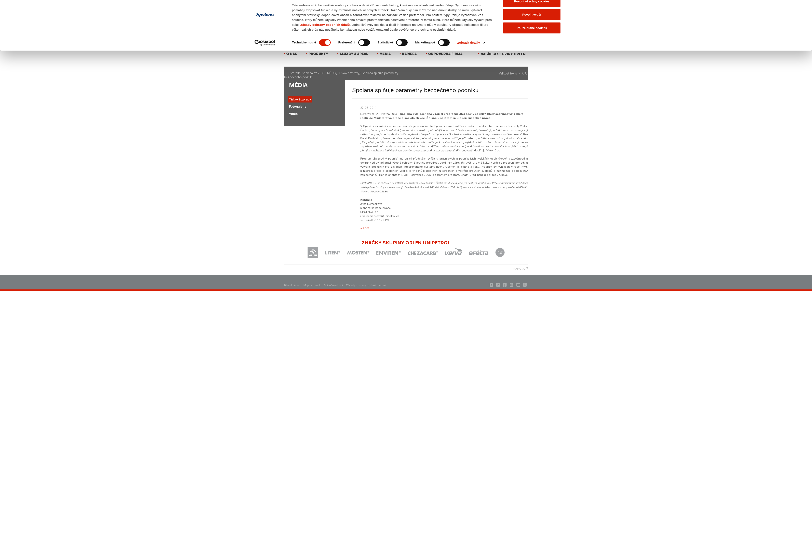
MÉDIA (385, 54)
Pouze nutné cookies (532, 137)
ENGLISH (410, 22)
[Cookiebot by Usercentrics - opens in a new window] (265, 153)
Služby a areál (354, 54)
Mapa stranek (312, 285)
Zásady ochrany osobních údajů (325, 134)
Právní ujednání (333, 285)
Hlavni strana (292, 285)
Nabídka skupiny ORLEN (503, 54)
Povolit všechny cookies (532, 111)
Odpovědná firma (445, 54)
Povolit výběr (531, 124)
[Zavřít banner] (567, 106)
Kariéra (409, 54)
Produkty (318, 54)
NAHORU (519, 268)
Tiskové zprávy (349, 73)
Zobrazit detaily (468, 152)
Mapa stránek (384, 22)
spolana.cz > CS (313, 73)
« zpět (364, 228)
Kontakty (399, 22)
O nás (291, 54)
